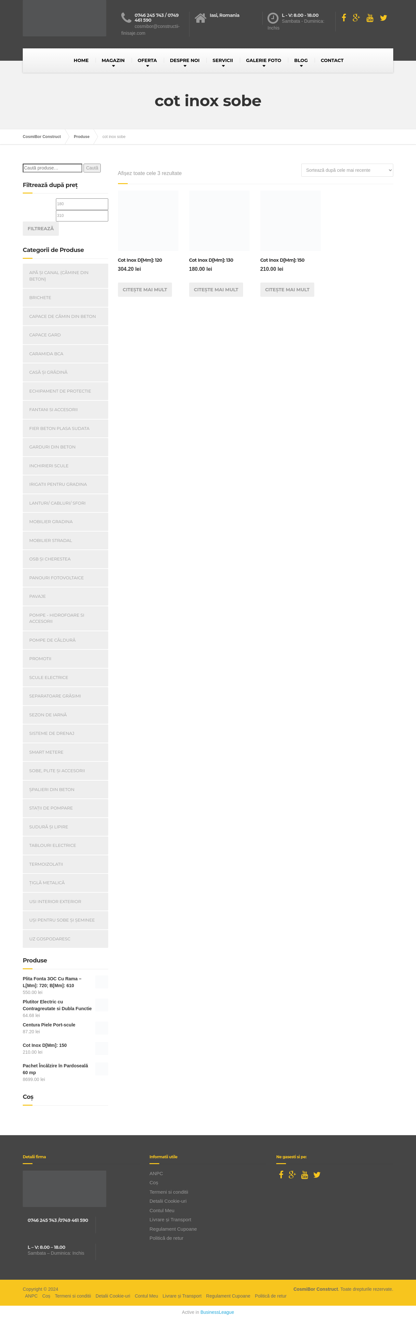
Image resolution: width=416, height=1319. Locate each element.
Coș (154, 1182)
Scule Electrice (48, 677)
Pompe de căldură (52, 640)
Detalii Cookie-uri (168, 1201)
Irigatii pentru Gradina (58, 484)
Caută (92, 167)
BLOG (301, 60)
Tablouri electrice (52, 845)
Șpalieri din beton (51, 789)
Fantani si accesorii (53, 409)
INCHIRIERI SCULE (49, 465)
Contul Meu (162, 1210)
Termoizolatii (46, 864)
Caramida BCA (46, 353)
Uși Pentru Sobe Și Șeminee (62, 920)
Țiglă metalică (47, 882)
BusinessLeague (217, 1312)
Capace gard (45, 334)
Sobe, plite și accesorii (57, 770)
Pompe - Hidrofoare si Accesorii (56, 618)
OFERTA (147, 60)
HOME (81, 60)
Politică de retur (166, 1238)
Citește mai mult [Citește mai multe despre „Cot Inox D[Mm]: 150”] (287, 290)
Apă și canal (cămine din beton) (58, 276)
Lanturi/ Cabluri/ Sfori (57, 503)
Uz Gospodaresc (50, 938)
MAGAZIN (113, 60)
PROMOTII (40, 658)
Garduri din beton (52, 446)
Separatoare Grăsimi (55, 695)
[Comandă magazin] (347, 170)
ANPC (156, 1173)
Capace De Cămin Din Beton (62, 316)
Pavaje (37, 596)
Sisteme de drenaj (51, 733)
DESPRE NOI (185, 60)
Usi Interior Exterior (55, 901)
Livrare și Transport (170, 1219)
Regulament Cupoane (173, 1229)
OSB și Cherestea (50, 558)
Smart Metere (46, 752)
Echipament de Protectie (60, 391)
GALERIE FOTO (263, 60)
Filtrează (41, 229)
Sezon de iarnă (48, 714)
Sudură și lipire (48, 826)
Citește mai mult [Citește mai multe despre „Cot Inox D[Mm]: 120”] (145, 290)
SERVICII (223, 60)
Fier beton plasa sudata (59, 428)
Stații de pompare (51, 807)
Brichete (40, 297)
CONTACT (332, 60)
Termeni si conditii (169, 1192)
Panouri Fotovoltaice (56, 577)
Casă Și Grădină (48, 372)
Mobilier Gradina (50, 521)
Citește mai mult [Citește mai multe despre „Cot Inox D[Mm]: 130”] (216, 290)
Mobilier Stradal (50, 540)
